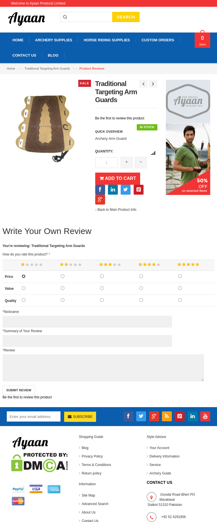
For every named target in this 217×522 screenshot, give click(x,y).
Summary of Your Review (22, 331)
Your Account (159, 448)
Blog (85, 448)
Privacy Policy (92, 456)
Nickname (11, 312)
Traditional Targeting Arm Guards (47, 68)
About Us (89, 512)
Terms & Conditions (96, 465)
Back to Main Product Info (115, 210)
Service (155, 465)
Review (9, 350)
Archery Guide (160, 473)
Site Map (88, 495)
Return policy (91, 473)
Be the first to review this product (119, 118)
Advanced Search (95, 504)
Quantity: (104, 151)
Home (11, 68)
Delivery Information (164, 456)
